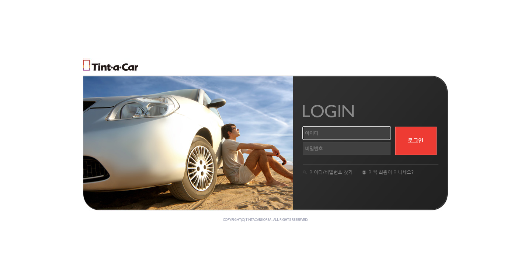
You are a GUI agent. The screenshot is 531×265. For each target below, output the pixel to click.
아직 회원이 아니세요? (391, 172)
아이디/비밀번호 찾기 (331, 172)
